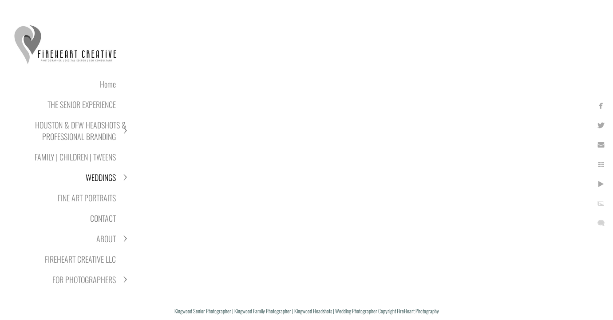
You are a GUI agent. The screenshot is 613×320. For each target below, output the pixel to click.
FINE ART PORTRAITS (87, 198)
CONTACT (103, 218)
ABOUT (106, 238)
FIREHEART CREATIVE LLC (80, 259)
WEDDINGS (101, 177)
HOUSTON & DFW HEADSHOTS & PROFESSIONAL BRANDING (81, 130)
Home (108, 84)
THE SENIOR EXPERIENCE (81, 104)
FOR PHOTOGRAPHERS (84, 279)
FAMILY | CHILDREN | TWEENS (75, 157)
